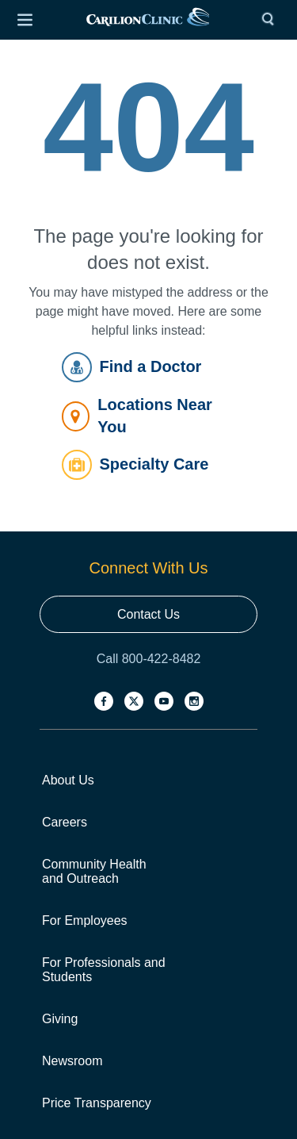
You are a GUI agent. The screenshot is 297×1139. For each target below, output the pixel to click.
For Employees (85, 920)
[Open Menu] (24, 20)
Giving (60, 1019)
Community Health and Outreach (94, 871)
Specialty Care (135, 465)
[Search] (271, 20)
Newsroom (72, 1061)
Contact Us (148, 614)
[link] (148, 20)
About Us (68, 780)
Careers (64, 822)
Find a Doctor (132, 367)
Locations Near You (137, 415)
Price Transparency (96, 1103)
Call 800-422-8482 (149, 658)
